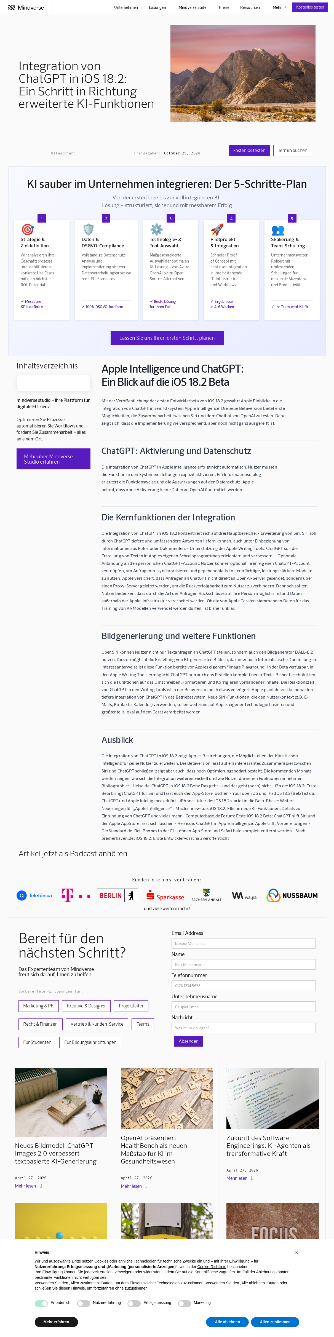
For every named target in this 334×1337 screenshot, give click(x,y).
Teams (143, 1023)
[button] (296, 1252)
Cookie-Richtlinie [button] (211, 1266)
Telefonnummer (189, 975)
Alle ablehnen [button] (227, 1322)
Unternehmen (126, 7)
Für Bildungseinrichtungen (90, 1042)
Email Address (188, 932)
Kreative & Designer (86, 1005)
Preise (224, 7)
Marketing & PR (38, 1005)
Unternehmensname (195, 996)
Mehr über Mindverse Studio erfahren (48, 459)
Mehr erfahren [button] (56, 1322)
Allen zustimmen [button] (275, 1322)
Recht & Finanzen (40, 1023)
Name (178, 954)
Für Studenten (37, 1042)
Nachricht (182, 1017)
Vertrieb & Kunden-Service (97, 1023)
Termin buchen (292, 150)
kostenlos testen (249, 150)
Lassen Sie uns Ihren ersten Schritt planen (167, 338)
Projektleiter (131, 1005)
